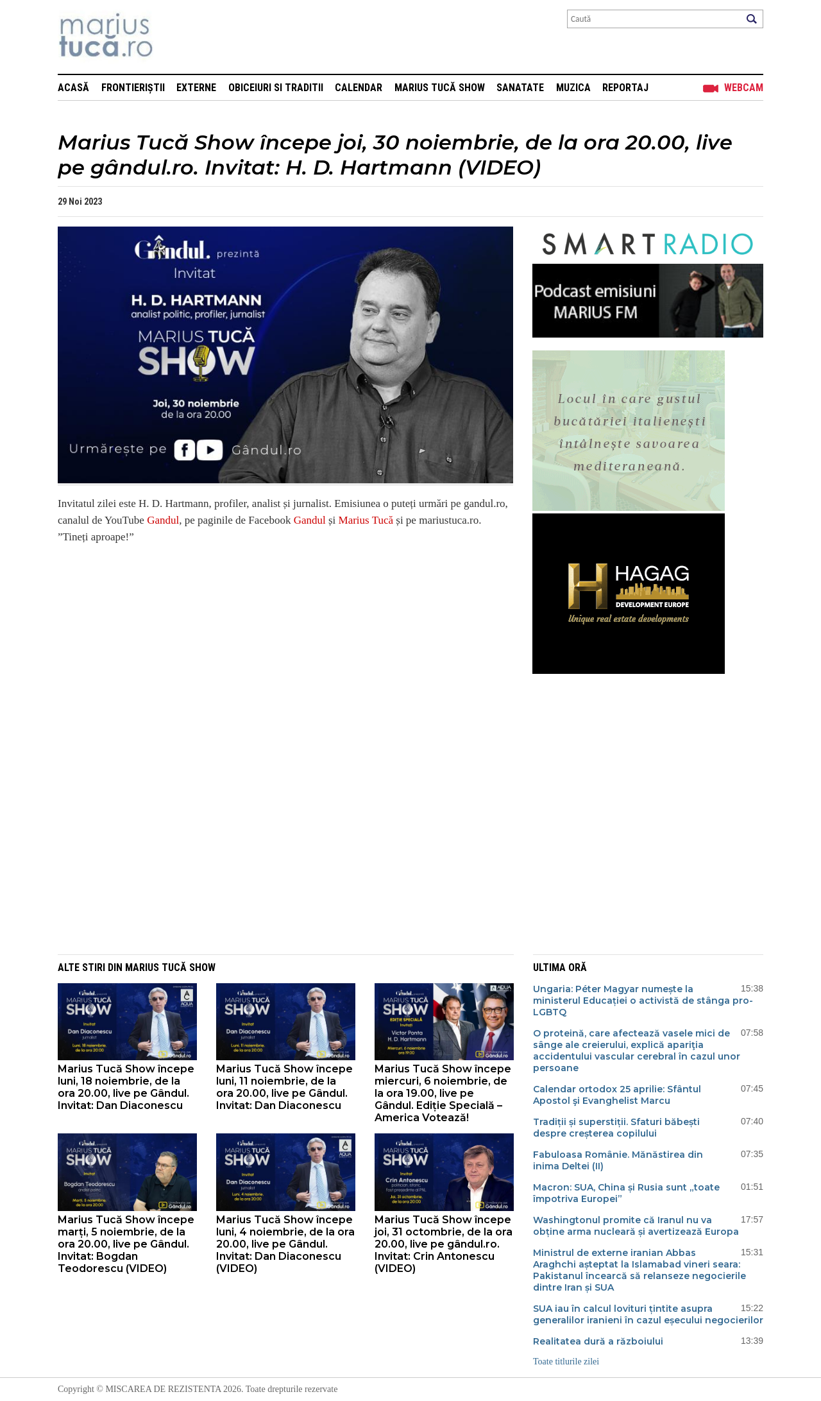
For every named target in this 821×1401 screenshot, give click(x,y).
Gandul (163, 520)
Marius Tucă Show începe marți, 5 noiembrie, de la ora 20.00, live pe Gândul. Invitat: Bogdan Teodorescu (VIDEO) (126, 1244)
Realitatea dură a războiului (598, 1341)
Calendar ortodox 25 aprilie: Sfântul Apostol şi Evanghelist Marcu (617, 1094)
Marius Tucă (366, 520)
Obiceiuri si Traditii (275, 88)
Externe (196, 88)
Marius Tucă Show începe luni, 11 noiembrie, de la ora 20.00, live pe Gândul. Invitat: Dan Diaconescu (284, 1087)
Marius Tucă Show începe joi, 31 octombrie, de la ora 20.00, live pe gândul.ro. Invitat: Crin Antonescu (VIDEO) (443, 1244)
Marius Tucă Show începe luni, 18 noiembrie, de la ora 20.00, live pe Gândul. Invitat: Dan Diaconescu (126, 1087)
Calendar (358, 88)
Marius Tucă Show (439, 88)
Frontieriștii (133, 88)
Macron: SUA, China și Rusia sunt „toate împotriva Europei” (626, 1193)
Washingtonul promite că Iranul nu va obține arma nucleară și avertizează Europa (636, 1225)
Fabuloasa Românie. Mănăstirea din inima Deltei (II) (618, 1160)
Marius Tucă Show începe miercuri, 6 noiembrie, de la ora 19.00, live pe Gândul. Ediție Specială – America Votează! (443, 1093)
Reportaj (625, 88)
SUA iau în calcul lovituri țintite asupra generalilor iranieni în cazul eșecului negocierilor (648, 1314)
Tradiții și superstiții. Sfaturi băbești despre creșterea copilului (616, 1127)
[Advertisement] (276, 862)
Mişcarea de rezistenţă (175, 37)
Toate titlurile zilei (566, 1361)
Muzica (573, 88)
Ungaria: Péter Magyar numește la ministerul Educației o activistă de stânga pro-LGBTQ (643, 1000)
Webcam (743, 88)
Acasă (73, 88)
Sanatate (520, 88)
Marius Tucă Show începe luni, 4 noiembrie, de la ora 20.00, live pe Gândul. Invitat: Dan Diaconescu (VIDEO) (285, 1244)
